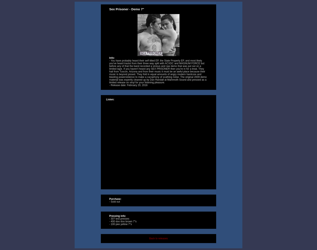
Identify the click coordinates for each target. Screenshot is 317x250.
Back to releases (158, 238)
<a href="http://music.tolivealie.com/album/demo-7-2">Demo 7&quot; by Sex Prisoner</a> (158, 143)
